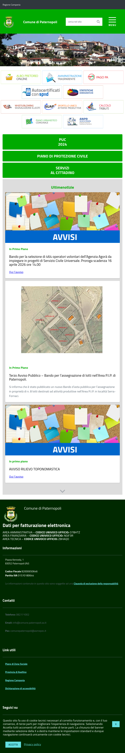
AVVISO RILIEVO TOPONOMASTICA (34, 469)
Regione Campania (15, 680)
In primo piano (18, 461)
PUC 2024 (62, 142)
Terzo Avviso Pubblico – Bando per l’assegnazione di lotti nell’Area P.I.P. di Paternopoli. (62, 377)
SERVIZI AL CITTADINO (62, 170)
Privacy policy (32, 744)
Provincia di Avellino (16, 672)
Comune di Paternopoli (40, 22)
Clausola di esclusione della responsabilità (96, 583)
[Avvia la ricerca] (98, 22)
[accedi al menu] (112, 21)
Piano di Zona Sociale (16, 664)
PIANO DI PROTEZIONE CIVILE (62, 156)
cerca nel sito (75, 21)
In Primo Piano (18, 249)
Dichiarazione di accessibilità (20, 688)
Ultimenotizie (62, 187)
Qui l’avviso (16, 272)
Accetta (13, 745)
